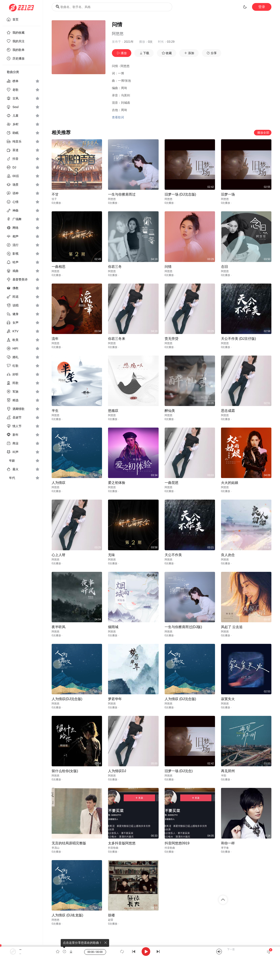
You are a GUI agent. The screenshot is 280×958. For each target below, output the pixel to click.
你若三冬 (115, 266)
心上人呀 (58, 555)
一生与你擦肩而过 (122, 194)
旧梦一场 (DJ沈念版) (180, 194)
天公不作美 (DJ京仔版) (238, 338)
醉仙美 (170, 410)
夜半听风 (58, 627)
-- (20, 949)
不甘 (55, 194)
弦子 (54, 199)
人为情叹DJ (117, 771)
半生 (55, 410)
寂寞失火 (228, 699)
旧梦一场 (228, 194)
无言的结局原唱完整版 (69, 843)
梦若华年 (115, 699)
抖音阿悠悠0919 (177, 843)
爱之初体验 (116, 482)
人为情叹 (58, 482)
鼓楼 (111, 915)
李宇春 (225, 847)
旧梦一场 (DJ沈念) (179, 771)
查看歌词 (118, 117)
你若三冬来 (116, 338)
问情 (168, 266)
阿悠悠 (118, 33)
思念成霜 (228, 410)
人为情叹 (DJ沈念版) (180, 699)
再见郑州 (228, 771)
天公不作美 (173, 555)
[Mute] (219, 951)
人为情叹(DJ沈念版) (67, 699)
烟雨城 (113, 627)
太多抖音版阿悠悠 (122, 843)
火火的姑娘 (229, 482)
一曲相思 (58, 266)
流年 (55, 338)
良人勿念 (228, 555)
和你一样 (228, 843)
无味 (111, 555)
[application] (140, 951)
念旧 (224, 266)
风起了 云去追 (232, 627)
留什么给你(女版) (65, 771)
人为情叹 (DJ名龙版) (67, 915)
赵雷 (110, 919)
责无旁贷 (171, 338)
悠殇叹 (113, 410)
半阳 (223, 775)
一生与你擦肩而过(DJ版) (183, 627)
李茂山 (55, 847)
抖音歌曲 (113, 847)
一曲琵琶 (171, 482)
